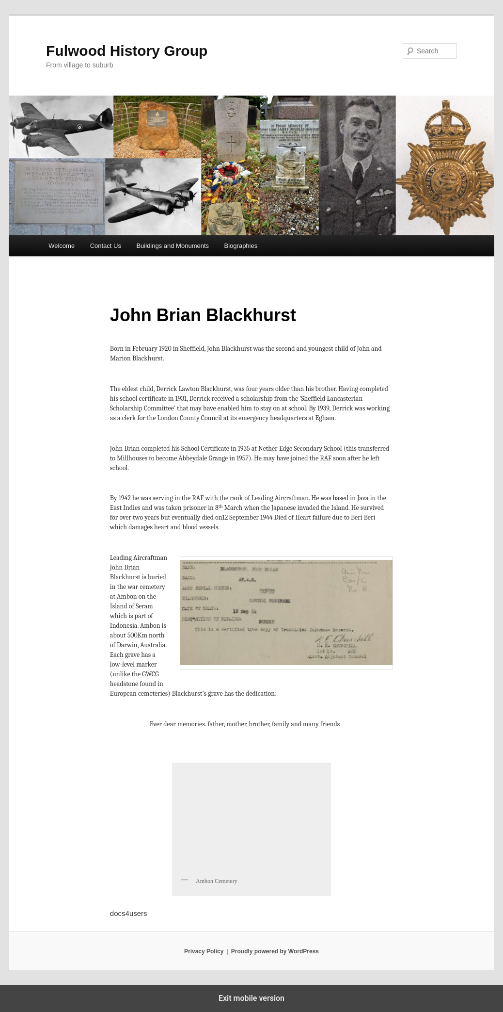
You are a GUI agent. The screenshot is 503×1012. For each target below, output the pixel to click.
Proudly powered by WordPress (275, 951)
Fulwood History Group (126, 51)
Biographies (241, 245)
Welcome (61, 245)
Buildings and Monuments (172, 245)
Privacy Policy (203, 951)
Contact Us (105, 245)
